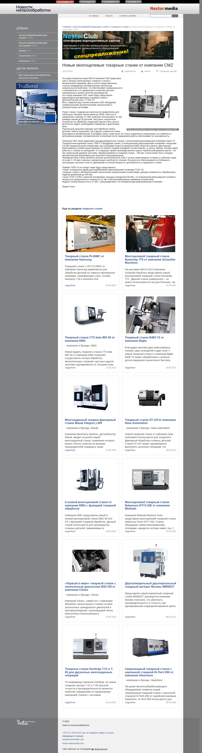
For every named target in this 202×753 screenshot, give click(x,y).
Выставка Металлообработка (34, 76)
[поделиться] (128, 71)
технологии (28, 55)
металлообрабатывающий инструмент (33, 44)
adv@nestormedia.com (73, 739)
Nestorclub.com (101, 749)
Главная (66, 26)
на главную (93, 16)
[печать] (146, 71)
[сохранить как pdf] (166, 71)
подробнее (70, 285)
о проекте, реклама (127, 16)
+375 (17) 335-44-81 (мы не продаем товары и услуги (88, 733)
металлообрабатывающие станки (33, 36)
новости (108, 16)
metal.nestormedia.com (73, 743)
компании (27, 61)
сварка (25, 50)
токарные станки (120, 26)
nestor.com (65, 2)
